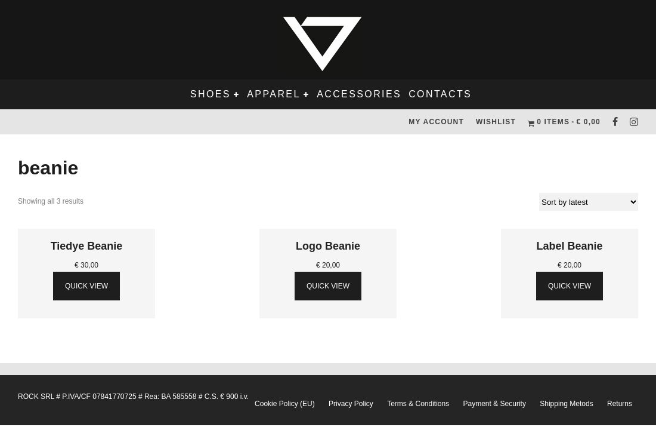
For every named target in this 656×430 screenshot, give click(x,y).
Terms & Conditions (418, 403)
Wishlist (496, 122)
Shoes (210, 94)
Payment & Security (494, 403)
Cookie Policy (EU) (285, 403)
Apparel (273, 94)
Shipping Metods (566, 403)
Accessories (359, 94)
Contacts (440, 94)
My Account (436, 122)
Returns (619, 403)
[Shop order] (588, 202)
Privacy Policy (351, 403)
